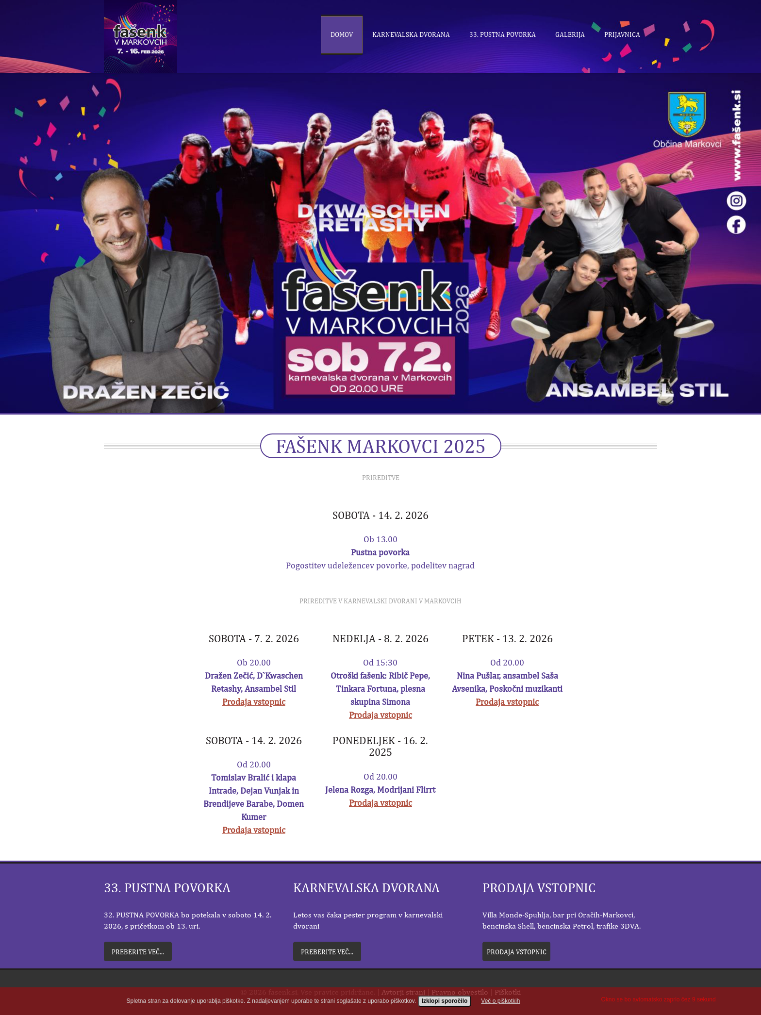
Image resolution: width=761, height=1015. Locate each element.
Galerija (570, 34)
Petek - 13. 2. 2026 (507, 638)
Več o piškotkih (500, 1008)
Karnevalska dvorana (411, 34)
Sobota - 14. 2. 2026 (380, 515)
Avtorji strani (403, 992)
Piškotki (508, 992)
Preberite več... (138, 952)
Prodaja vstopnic (253, 702)
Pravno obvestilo (459, 992)
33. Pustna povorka (502, 34)
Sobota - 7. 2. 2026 (254, 638)
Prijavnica (622, 34)
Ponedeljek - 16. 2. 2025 (380, 746)
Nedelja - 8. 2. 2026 (380, 638)
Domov (342, 34)
